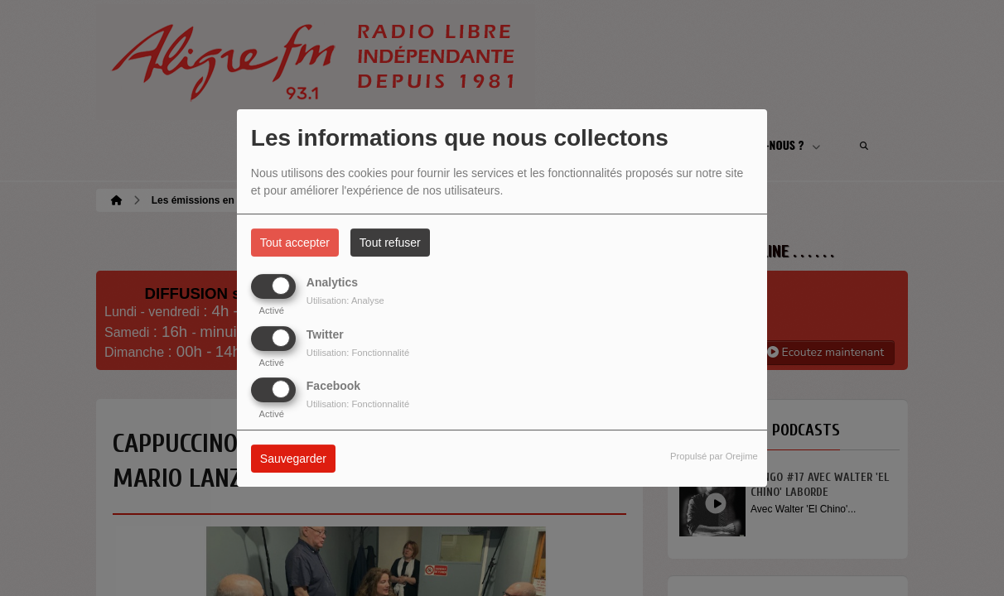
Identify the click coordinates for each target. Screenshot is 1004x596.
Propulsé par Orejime (714, 456)
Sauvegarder (293, 458)
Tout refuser (390, 242)
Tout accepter (295, 242)
